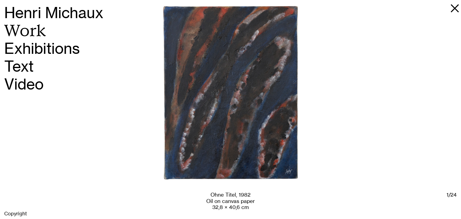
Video (24, 84)
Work (25, 31)
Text (19, 66)
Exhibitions (42, 48)
